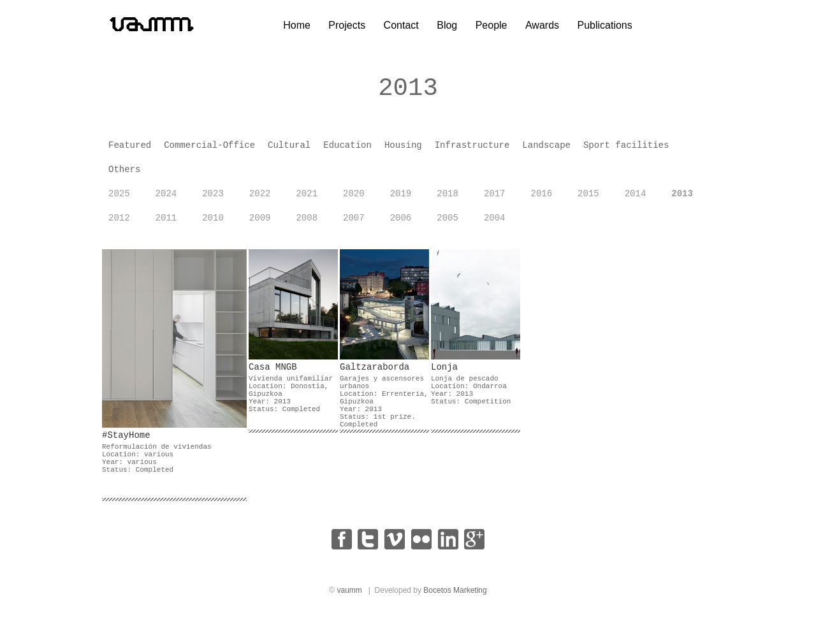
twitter (368, 545)
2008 (306, 224)
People (491, 25)
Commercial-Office (209, 151)
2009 (260, 224)
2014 (635, 199)
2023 (213, 199)
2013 (682, 199)
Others (124, 175)
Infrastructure (472, 151)
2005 (447, 224)
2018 (447, 199)
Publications (604, 25)
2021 (306, 199)
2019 (401, 199)
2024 (166, 199)
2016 (541, 199)
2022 (260, 199)
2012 (119, 224)
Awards (542, 25)
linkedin (448, 545)
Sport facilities (626, 151)
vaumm (349, 595)
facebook (342, 545)
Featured (129, 151)
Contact (401, 25)
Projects (346, 25)
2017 (495, 199)
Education (347, 151)
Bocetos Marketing (454, 595)
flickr (421, 545)
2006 (401, 224)
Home (296, 25)
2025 (119, 199)
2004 (495, 224)
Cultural (289, 151)
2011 (166, 224)
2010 (213, 224)
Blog (447, 25)
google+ (474, 545)
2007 (354, 224)
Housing (403, 151)
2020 (354, 199)
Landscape (546, 151)
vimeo (394, 545)
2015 (588, 199)
